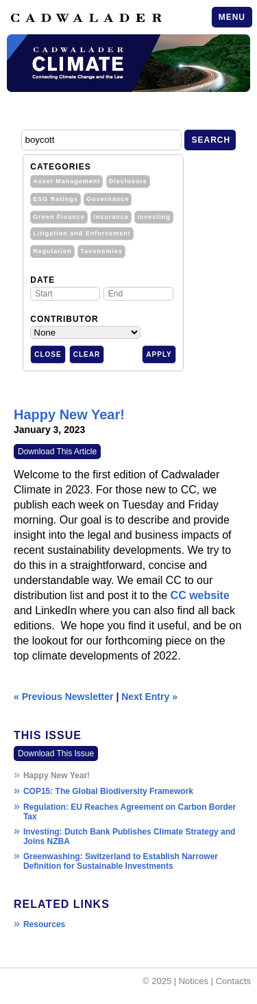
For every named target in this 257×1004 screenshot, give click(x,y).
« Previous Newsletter (64, 696)
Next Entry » (149, 696)
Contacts (233, 981)
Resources (44, 924)
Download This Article (57, 451)
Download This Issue (56, 753)
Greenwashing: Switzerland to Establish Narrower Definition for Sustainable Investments (120, 861)
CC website (200, 595)
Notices (193, 981)
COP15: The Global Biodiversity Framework (108, 791)
